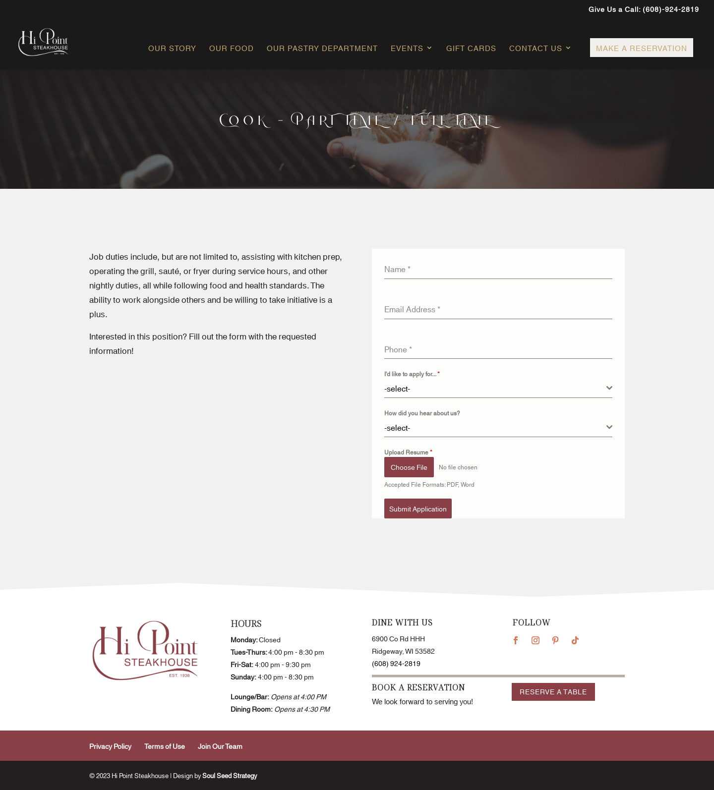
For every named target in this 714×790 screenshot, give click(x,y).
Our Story (172, 48)
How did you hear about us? (422, 412)
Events (407, 48)
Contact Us (535, 48)
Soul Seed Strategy (229, 775)
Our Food (231, 48)
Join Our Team (220, 746)
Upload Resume (408, 452)
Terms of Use (164, 746)
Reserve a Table (553, 691)
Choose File (409, 467)
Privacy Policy (110, 746)
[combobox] (498, 388)
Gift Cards (471, 48)
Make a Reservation (641, 47)
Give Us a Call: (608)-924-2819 (644, 9)
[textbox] (495, 388)
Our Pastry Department (322, 48)
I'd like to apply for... (412, 373)
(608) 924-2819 (396, 663)
